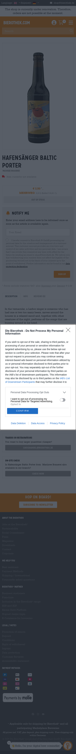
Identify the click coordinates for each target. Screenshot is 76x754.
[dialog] (38, 377)
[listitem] (38, 392)
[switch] (62, 400)
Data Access (38, 423)
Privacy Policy (57, 423)
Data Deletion (18, 423)
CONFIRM (22, 411)
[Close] (69, 331)
